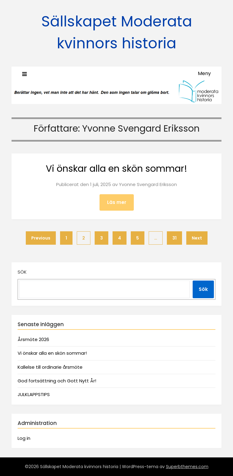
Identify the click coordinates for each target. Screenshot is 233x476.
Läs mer (116, 202)
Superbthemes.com (187, 467)
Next (197, 238)
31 (174, 238)
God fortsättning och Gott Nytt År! (57, 381)
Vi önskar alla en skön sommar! (116, 168)
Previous (40, 238)
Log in (24, 438)
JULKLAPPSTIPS (34, 394)
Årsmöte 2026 (33, 339)
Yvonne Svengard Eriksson (148, 184)
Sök (22, 272)
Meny (204, 73)
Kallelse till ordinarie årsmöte (50, 367)
